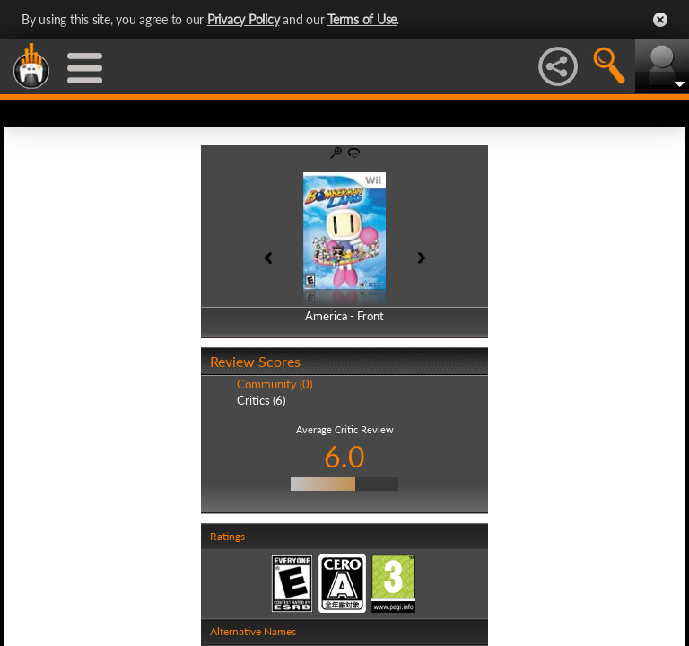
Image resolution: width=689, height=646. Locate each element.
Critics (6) (261, 400)
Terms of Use (362, 19)
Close (660, 20)
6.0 (344, 456)
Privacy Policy (243, 19)
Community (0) (274, 384)
